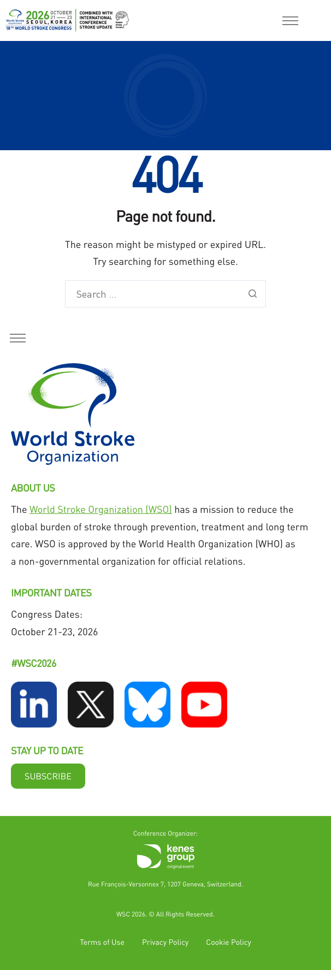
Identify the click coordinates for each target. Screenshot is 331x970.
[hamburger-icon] (290, 20)
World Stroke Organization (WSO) (100, 509)
